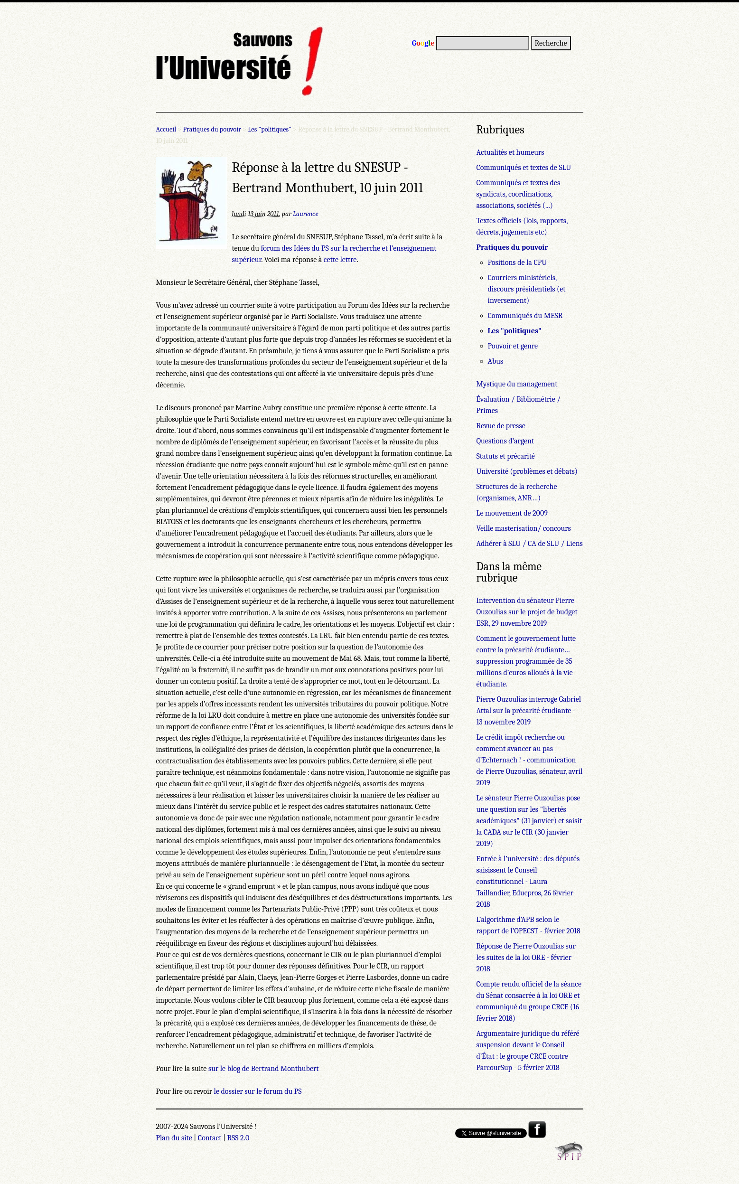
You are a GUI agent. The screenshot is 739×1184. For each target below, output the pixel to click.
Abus (496, 361)
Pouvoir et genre (513, 346)
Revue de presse (501, 426)
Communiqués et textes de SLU (524, 167)
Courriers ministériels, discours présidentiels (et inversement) (527, 289)
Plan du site (174, 1138)
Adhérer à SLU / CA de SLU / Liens (530, 543)
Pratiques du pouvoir (212, 129)
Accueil (166, 129)
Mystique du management (517, 384)
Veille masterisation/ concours (524, 528)
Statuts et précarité (506, 456)
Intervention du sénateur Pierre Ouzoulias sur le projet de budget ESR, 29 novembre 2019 (527, 612)
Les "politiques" (269, 129)
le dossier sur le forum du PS (258, 1091)
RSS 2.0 (238, 1138)
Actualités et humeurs (510, 152)
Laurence (305, 214)
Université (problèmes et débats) (527, 471)
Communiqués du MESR (525, 315)
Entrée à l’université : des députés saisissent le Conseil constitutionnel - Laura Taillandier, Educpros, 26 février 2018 (528, 882)
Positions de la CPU (517, 262)
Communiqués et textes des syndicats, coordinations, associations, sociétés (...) (519, 194)
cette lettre (340, 259)
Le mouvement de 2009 (512, 513)
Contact (210, 1138)
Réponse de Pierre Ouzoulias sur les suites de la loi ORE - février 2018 (526, 957)
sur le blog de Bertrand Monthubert (263, 1068)
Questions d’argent (505, 441)
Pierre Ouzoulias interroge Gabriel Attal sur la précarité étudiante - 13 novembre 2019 (529, 710)
